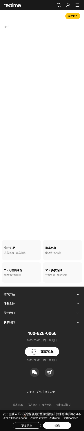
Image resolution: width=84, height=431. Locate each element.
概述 (6, 26)
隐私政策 (18, 405)
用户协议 (32, 405)
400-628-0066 (42, 333)
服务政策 (47, 405)
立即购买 (73, 15)
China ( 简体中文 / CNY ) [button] (42, 391)
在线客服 (41, 351)
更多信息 (26, 425)
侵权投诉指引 (63, 405)
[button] (59, 5)
